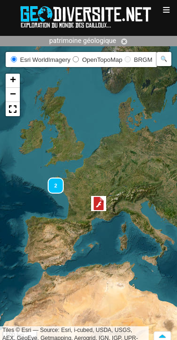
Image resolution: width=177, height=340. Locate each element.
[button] (98, 203)
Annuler (124, 41)
